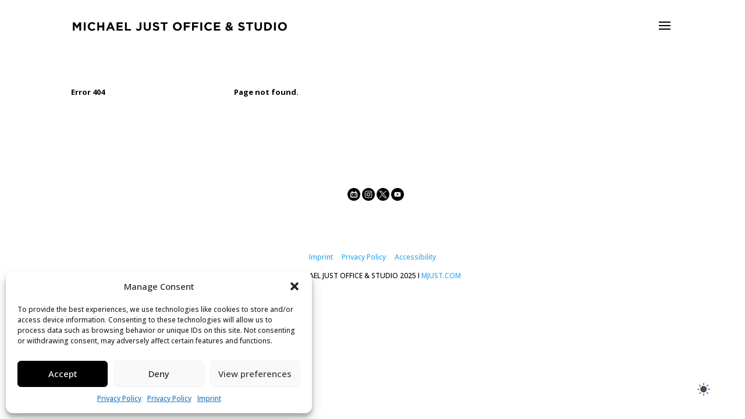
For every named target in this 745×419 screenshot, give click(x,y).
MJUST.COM (441, 275)
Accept (62, 373)
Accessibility (415, 257)
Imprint (209, 398)
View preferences (255, 373)
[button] (294, 286)
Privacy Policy (119, 398)
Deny (158, 373)
